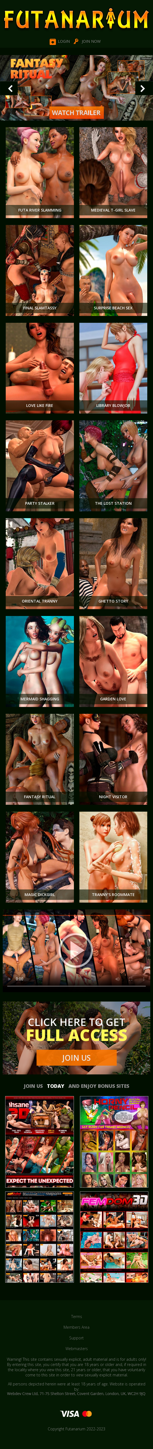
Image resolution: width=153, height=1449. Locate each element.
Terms (76, 1316)
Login (64, 41)
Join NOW (91, 41)
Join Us (76, 1057)
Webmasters (76, 1348)
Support (76, 1337)
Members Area (76, 1327)
